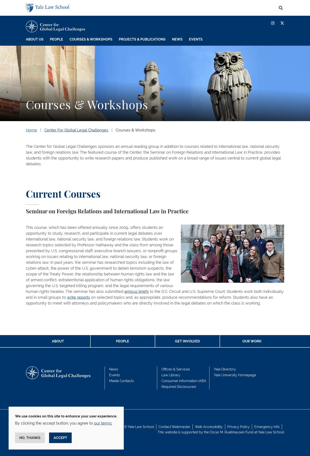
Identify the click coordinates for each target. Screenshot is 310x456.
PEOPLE (122, 341)
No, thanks (29, 438)
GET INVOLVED (187, 341)
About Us (34, 39)
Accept (60, 438)
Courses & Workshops (91, 39)
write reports (78, 297)
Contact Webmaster (174, 427)
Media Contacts (121, 381)
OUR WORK (252, 341)
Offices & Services (175, 369)
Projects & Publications (142, 39)
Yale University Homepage (235, 375)
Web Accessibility (209, 427)
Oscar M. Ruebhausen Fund (231, 432)
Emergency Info (267, 427)
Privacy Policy (238, 427)
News (177, 39)
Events (196, 39)
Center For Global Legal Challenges (76, 130)
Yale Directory (225, 369)
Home (31, 130)
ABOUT (58, 341)
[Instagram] (272, 23)
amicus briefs (136, 291)
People (56, 39)
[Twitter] (282, 23)
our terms (103, 423)
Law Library (170, 375)
